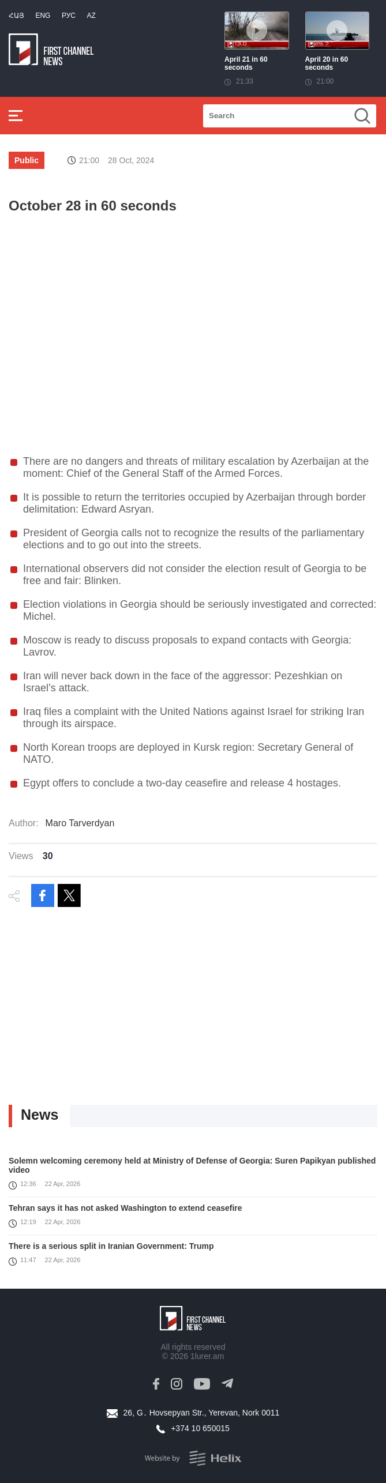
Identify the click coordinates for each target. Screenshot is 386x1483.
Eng (42, 16)
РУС (69, 16)
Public (26, 160)
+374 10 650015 (200, 1428)
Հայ (16, 16)
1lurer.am (207, 1356)
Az (91, 16)
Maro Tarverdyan (80, 823)
